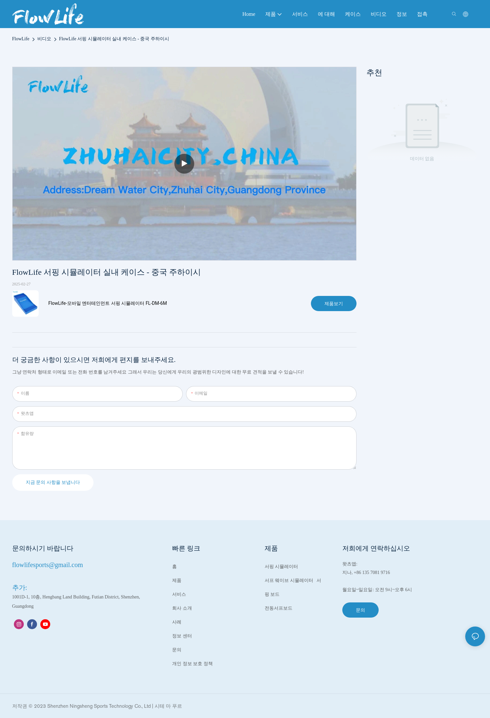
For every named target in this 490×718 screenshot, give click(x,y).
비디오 (44, 38)
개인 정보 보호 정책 (192, 663)
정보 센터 (182, 635)
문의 (176, 649)
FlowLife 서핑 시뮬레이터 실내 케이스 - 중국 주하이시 (114, 38)
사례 (176, 622)
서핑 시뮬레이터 (281, 566)
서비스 (179, 594)
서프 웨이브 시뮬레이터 (290, 580)
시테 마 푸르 (168, 706)
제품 (176, 580)
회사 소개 (182, 608)
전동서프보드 (279, 608)
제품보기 (333, 303)
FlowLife (20, 38)
